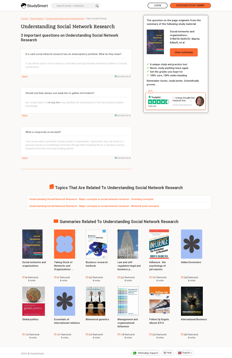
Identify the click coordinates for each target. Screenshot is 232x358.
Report (25, 76)
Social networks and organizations (65, 18)
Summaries (36, 18)
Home (24, 18)
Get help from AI (124, 76)
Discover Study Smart (190, 5)
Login (157, 5)
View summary (184, 52)
